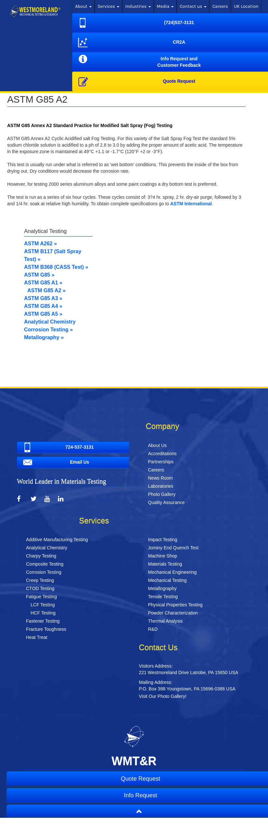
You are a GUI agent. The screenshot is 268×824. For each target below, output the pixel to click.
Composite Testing (44, 564)
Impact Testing (162, 539)
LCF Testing (43, 604)
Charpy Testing (41, 555)
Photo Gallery (162, 494)
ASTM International (191, 203)
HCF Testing (43, 612)
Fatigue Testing (41, 596)
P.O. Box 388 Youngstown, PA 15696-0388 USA (187, 688)
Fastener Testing (43, 621)
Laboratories (160, 486)
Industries (138, 6)
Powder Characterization (173, 612)
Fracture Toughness (46, 629)
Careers (220, 6)
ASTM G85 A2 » (46, 290)
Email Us (55, 462)
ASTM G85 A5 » (43, 314)
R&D (153, 629)
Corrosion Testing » (48, 329)
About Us (157, 445)
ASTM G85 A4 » (43, 306)
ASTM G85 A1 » (43, 282)
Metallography (162, 588)
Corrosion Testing (43, 572)
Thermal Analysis (165, 621)
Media (165, 6)
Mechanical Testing (167, 580)
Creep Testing (40, 580)
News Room (160, 478)
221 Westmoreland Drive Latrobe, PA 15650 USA (188, 672)
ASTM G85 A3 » (43, 298)
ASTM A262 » (40, 243)
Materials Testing (165, 564)
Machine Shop (162, 555)
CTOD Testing (40, 588)
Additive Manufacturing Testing (57, 539)
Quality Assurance (166, 502)
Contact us (193, 6)
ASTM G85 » (39, 275)
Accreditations (162, 453)
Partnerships (161, 461)
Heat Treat (36, 637)
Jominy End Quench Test (173, 547)
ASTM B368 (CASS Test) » (56, 267)
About (83, 6)
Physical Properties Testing (175, 604)
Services (108, 6)
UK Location (246, 6)
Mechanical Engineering (172, 572)
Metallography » (44, 337)
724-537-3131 (57, 447)
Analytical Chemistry (49, 322)
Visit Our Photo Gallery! (162, 696)
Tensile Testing (163, 596)
